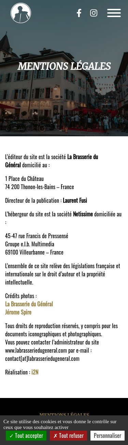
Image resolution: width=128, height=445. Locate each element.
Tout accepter (26, 435)
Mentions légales (64, 415)
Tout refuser (68, 435)
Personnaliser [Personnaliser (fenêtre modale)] (107, 435)
